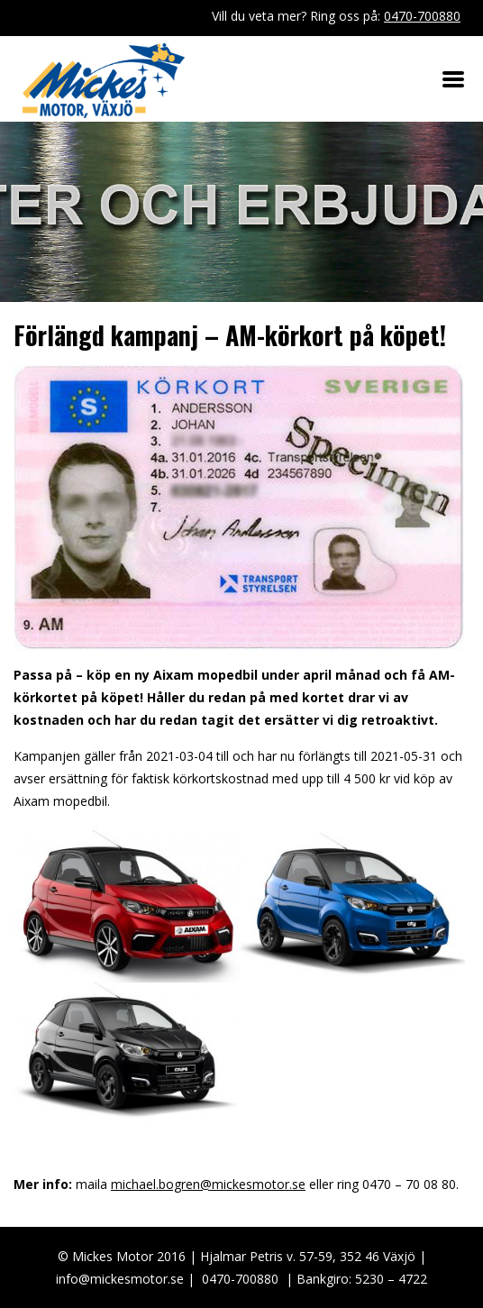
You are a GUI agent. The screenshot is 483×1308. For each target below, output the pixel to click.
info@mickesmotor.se (120, 1278)
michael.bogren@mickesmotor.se (208, 1184)
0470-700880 (422, 15)
